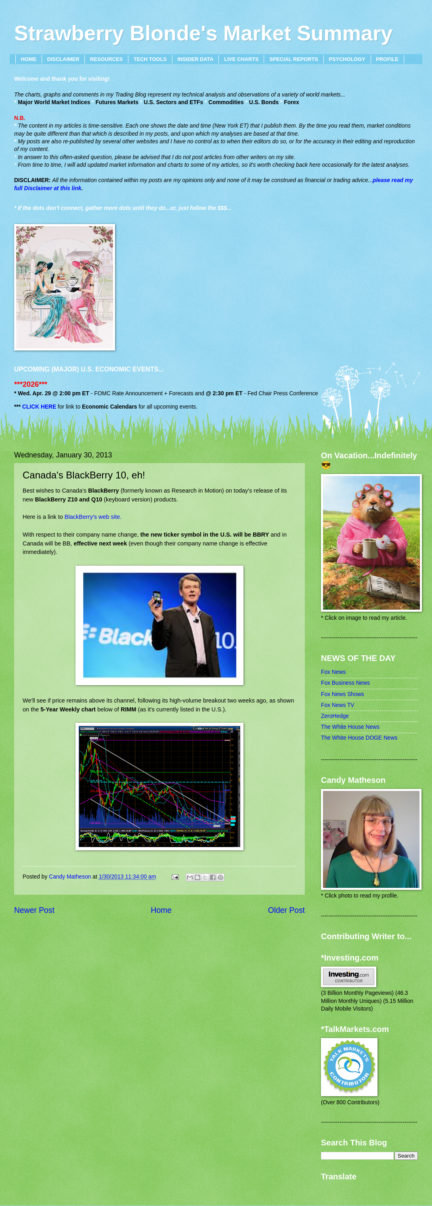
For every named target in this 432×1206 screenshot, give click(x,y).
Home (161, 910)
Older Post (286, 910)
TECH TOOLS (150, 59)
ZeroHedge (335, 716)
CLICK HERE (39, 407)
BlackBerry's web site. (93, 517)
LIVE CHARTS (241, 59)
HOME (28, 59)
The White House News (350, 727)
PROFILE (387, 59)
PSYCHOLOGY (347, 59)
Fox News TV (337, 705)
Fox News (333, 672)
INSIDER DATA (196, 59)
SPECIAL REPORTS (293, 59)
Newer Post (34, 910)
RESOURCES (106, 59)
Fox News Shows (342, 694)
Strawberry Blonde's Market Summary (203, 33)
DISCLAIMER (63, 59)
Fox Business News (345, 683)
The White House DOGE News (359, 738)
